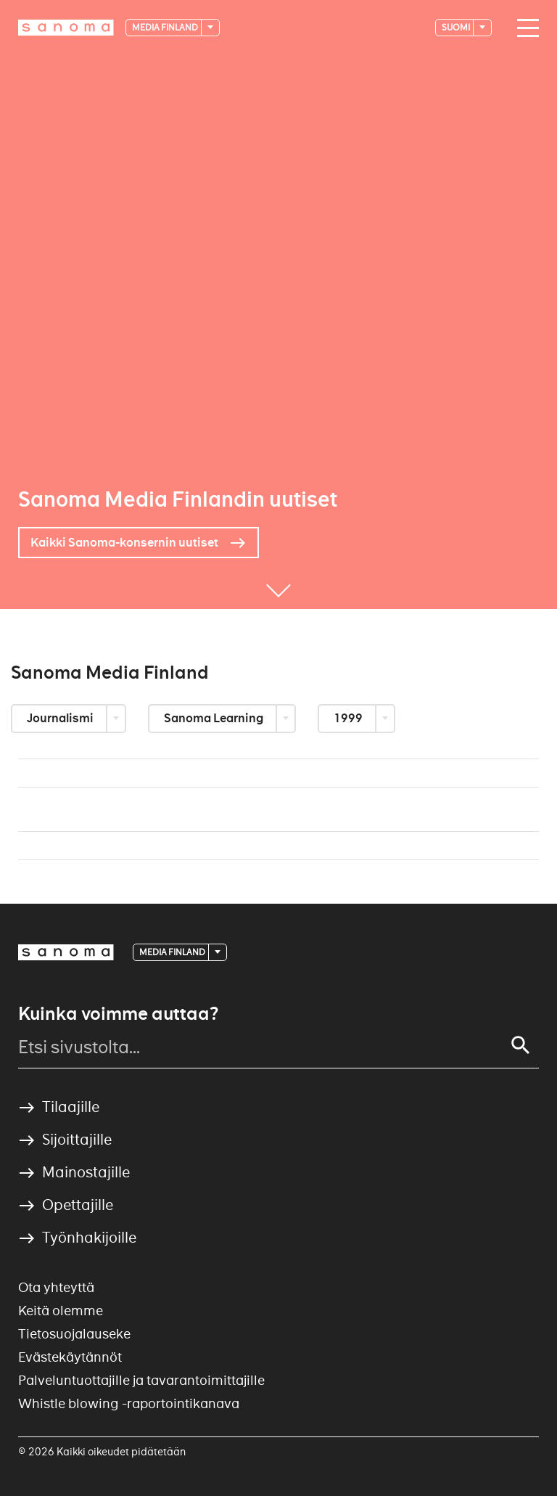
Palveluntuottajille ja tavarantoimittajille (141, 1380)
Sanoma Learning (214, 718)
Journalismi (61, 718)
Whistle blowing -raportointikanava (128, 1403)
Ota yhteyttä (56, 1287)
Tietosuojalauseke (74, 1333)
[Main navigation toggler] (524, 28)
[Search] (521, 1045)
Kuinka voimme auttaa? (118, 1014)
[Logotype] (66, 28)
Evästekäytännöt (70, 1357)
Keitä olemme (60, 1310)
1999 (349, 718)
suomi (456, 27)
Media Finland (165, 27)
